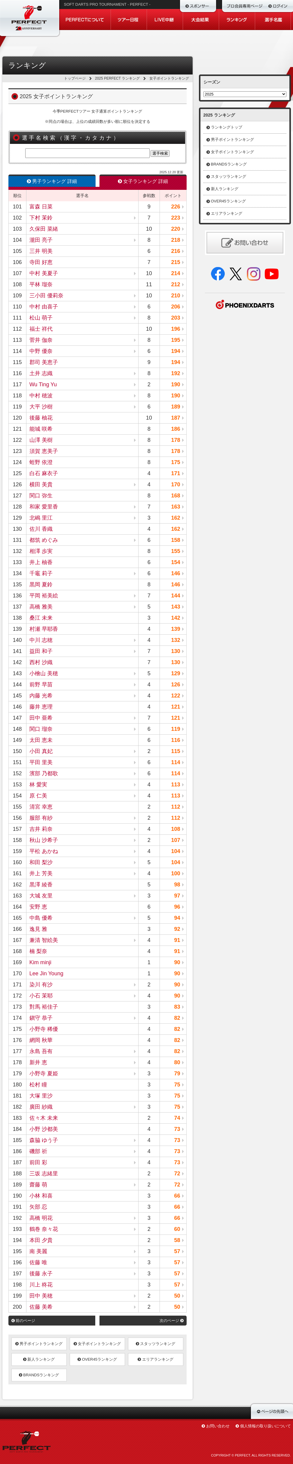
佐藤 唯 (38, 1262)
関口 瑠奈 (41, 729)
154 (175, 562)
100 (175, 873)
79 (177, 1074)
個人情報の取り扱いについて (265, 1426)
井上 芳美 (41, 873)
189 (175, 407)
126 (175, 685)
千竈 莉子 (41, 573)
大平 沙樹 (41, 407)
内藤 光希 (41, 696)
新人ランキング (39, 1359)
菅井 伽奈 (41, 340)
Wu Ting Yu (43, 384)
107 (175, 840)
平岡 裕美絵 (43, 596)
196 (175, 329)
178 (175, 440)
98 (177, 885)
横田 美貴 (41, 484)
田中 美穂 (41, 1296)
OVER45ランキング (97, 1359)
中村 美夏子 (43, 273)
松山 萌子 (41, 318)
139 (175, 629)
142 (175, 618)
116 (175, 740)
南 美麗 (38, 1251)
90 (177, 962)
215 (175, 262)
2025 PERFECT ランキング (117, 78)
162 (175, 518)
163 (175, 507)
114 (175, 762)
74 (177, 1118)
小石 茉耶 (41, 996)
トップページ (75, 78)
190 (175, 384)
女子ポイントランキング (97, 1343)
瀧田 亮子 (41, 240)
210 (175, 296)
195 (175, 340)
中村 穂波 (41, 396)
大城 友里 (41, 896)
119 (175, 729)
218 (175, 240)
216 (175, 251)
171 (175, 473)
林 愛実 (38, 785)
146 (175, 573)
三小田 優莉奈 (46, 296)
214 (175, 273)
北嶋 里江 (41, 518)
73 (177, 1129)
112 (175, 807)
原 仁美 (38, 796)
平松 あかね (43, 851)
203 (175, 318)
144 (175, 596)
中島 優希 (41, 918)
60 (177, 1229)
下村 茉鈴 (41, 218)
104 (175, 851)
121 (175, 707)
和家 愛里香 (43, 507)
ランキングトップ (226, 127)
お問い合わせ (218, 1426)
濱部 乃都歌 (43, 773)
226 (175, 207)
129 (175, 673)
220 (175, 229)
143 (175, 607)
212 (175, 284)
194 (175, 351)
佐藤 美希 (41, 1307)
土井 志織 (41, 373)
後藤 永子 (41, 1274)
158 (175, 540)
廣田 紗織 (41, 1107)
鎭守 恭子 (41, 1018)
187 (175, 418)
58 (177, 1240)
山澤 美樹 (41, 440)
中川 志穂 (41, 640)
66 (177, 1196)
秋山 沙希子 (43, 840)
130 (175, 651)
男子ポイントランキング (39, 1343)
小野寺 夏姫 (43, 1074)
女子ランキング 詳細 (143, 181)
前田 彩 (38, 1162)
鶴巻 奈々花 (43, 1229)
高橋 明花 (41, 1218)
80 (177, 1062)
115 (175, 751)
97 (177, 896)
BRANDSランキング (39, 1375)
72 (177, 1174)
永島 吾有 (41, 1051)
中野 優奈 (41, 351)
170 (175, 484)
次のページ (172, 1320)
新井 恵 (38, 1062)
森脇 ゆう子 (43, 1140)
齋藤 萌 (38, 1185)
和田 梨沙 (41, 862)
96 (177, 907)
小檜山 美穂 (43, 673)
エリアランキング (155, 1359)
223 (175, 218)
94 (177, 918)
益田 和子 (41, 651)
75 (177, 1085)
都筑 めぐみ (43, 540)
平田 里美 (41, 762)
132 (175, 640)
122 (175, 696)
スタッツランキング (155, 1343)
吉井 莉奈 (41, 829)
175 (175, 462)
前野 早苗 (41, 685)
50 (177, 1296)
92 (177, 929)
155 (175, 551)
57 (177, 1251)
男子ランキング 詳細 (52, 181)
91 (177, 940)
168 (175, 496)
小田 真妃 (41, 751)
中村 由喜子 (43, 307)
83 (177, 1007)
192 (175, 373)
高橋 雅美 (41, 607)
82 (177, 1018)
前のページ (23, 1320)
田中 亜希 (41, 718)
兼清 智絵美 (43, 940)
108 (175, 829)
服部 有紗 (41, 818)
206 (175, 307)
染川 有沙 (41, 985)
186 (175, 429)
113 (175, 785)
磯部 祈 (38, 1151)
